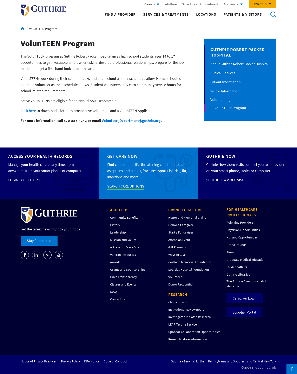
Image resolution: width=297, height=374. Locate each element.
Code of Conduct (115, 361)
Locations (206, 14)
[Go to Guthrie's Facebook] (25, 255)
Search (273, 14)
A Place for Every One (124, 247)
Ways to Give (177, 254)
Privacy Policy (70, 361)
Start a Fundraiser (180, 232)
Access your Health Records (40, 156)
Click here (28, 110)
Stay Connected (39, 240)
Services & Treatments (166, 14)
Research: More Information (187, 339)
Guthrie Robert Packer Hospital (237, 52)
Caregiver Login (245, 298)
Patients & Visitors (243, 14)
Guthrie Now (220, 156)
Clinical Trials (177, 302)
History (115, 225)
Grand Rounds (236, 245)
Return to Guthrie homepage (43, 10)
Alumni (231, 252)
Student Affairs (236, 267)
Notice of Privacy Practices (39, 361)
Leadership (118, 232)
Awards (115, 262)
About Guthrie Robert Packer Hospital (239, 63)
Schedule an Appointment (200, 4)
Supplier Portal (244, 312)
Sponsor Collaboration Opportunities (194, 332)
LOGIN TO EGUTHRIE (24, 180)
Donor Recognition (181, 284)
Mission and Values (123, 240)
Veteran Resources (123, 254)
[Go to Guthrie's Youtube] (59, 255)
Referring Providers (239, 222)
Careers (149, 4)
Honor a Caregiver (180, 225)
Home (22, 28)
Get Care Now (122, 156)
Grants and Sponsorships (127, 269)
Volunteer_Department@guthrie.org (131, 120)
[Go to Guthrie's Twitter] (47, 255)
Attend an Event (179, 240)
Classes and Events (123, 284)
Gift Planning (177, 247)
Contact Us (117, 299)
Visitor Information (224, 91)
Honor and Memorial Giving (187, 217)
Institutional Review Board (186, 309)
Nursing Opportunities (242, 237)
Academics (231, 4)
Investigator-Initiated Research (189, 317)
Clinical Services (222, 73)
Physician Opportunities (243, 230)
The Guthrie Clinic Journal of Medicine (246, 283)
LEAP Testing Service (182, 324)
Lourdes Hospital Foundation (188, 269)
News (114, 292)
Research (177, 294)
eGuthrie (171, 4)
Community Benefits (124, 217)
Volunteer (175, 277)
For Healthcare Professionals (242, 212)
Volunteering (220, 99)
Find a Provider (120, 14)
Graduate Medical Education (245, 259)
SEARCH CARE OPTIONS (125, 186)
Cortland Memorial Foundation (189, 262)
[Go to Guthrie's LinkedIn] (36, 255)
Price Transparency (123, 277)
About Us (119, 210)
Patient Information (225, 82)
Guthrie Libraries (238, 274)
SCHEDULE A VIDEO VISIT (225, 180)
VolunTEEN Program (230, 107)
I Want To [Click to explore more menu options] (260, 4)
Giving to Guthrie (186, 210)
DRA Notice (91, 361)
